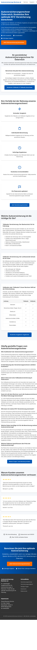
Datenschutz (24, 591)
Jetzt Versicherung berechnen (20, 205)
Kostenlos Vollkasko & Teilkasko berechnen (19, 87)
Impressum (23, 589)
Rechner (26, 2)
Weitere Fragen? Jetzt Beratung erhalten (19, 461)
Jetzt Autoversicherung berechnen (13, 42)
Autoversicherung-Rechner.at (11, 2)
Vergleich (31, 2)
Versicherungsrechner (26, 582)
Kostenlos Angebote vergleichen (19, 334)
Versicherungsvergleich (27, 584)
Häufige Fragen (25, 586)
